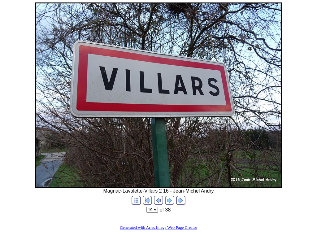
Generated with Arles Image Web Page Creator (158, 227)
